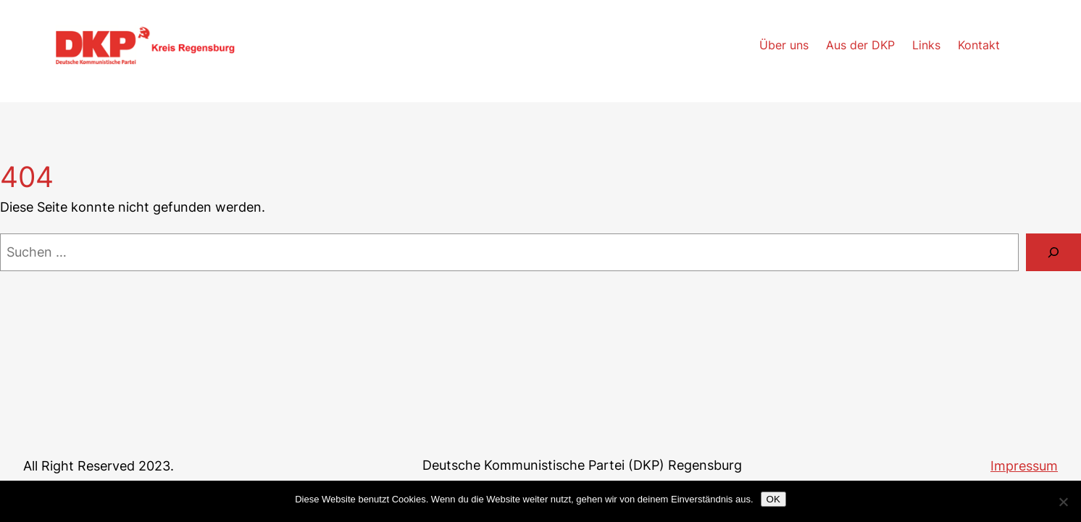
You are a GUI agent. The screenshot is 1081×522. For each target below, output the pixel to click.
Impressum (1024, 465)
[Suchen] (1053, 252)
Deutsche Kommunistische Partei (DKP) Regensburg (582, 465)
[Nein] (1063, 501)
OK (773, 499)
